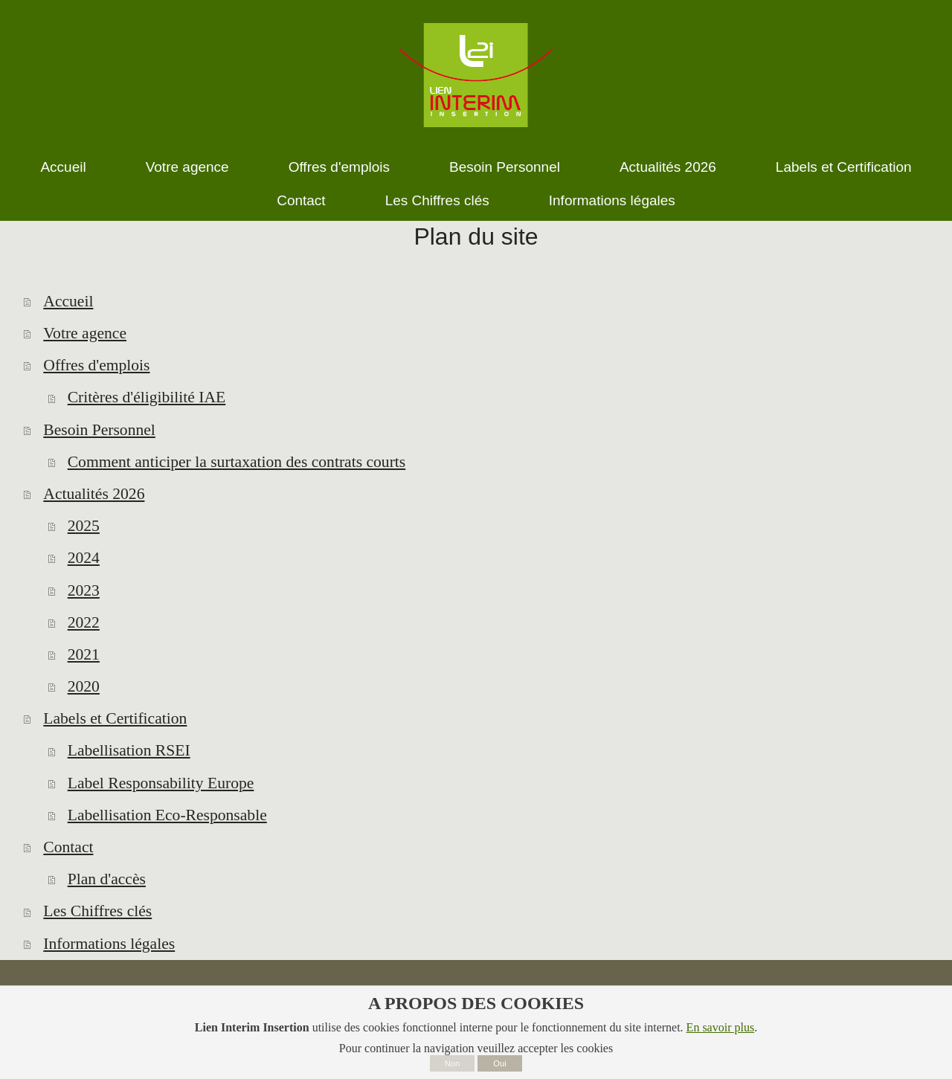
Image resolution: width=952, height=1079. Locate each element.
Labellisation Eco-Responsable (167, 815)
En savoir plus (720, 1027)
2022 (84, 622)
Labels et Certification (115, 718)
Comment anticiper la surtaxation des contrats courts (237, 462)
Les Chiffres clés (97, 911)
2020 (84, 686)
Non (452, 1063)
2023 (84, 590)
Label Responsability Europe (161, 783)
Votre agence (84, 333)
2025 (84, 526)
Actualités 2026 (93, 494)
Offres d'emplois (96, 365)
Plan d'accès (107, 879)
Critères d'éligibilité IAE (147, 397)
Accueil (68, 301)
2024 (84, 558)
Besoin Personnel (99, 430)
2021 (84, 654)
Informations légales (109, 944)
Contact (68, 847)
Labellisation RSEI (129, 750)
